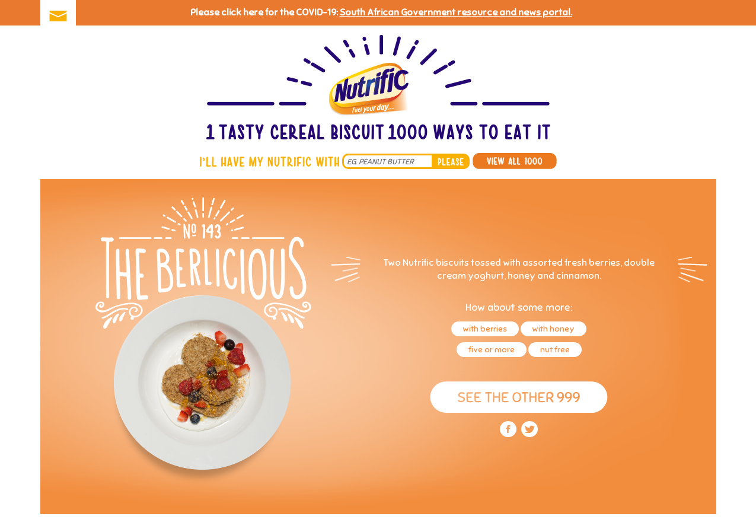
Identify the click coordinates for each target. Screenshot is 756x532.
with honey (553, 329)
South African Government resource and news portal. (456, 12)
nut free (555, 350)
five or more (491, 350)
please (451, 161)
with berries (485, 329)
